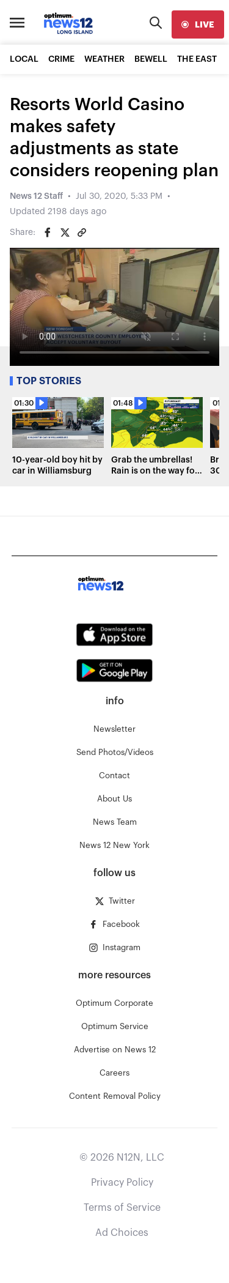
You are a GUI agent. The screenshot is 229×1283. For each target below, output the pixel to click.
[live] (198, 24)
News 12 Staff (36, 196)
